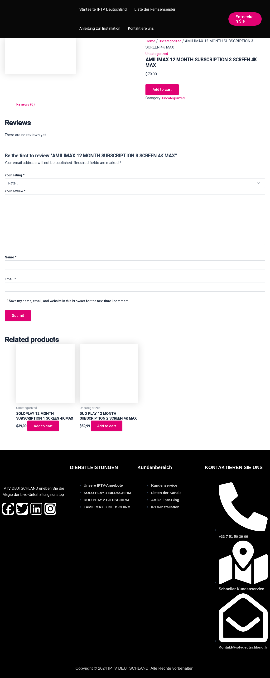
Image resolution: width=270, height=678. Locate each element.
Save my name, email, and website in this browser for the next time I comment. (69, 301)
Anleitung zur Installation (99, 28)
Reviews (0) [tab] (26, 104)
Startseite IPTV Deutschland (103, 9)
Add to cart (162, 89)
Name (10, 257)
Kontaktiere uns (141, 28)
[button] (245, 19)
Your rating (14, 175)
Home (150, 41)
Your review (15, 191)
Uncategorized (171, 41)
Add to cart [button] (43, 431)
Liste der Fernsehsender (154, 9)
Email (10, 279)
